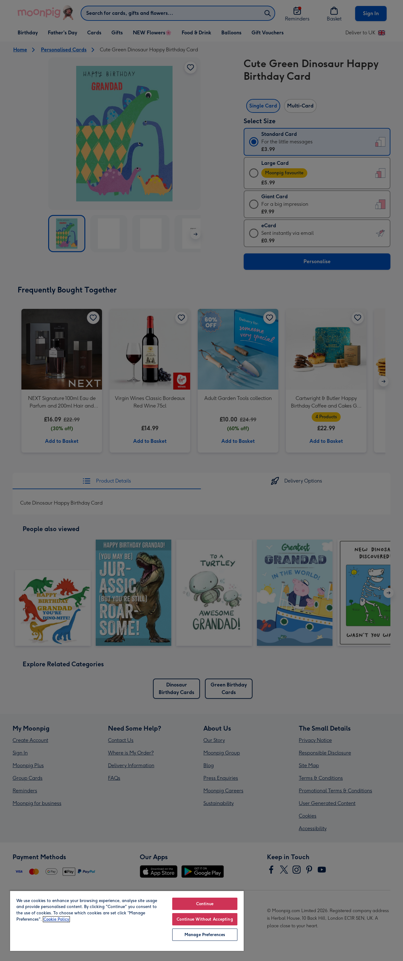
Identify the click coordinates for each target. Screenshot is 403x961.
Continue (205, 903)
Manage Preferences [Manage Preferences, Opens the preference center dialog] (204, 934)
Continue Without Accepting (205, 919)
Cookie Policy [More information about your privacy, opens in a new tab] (56, 919)
